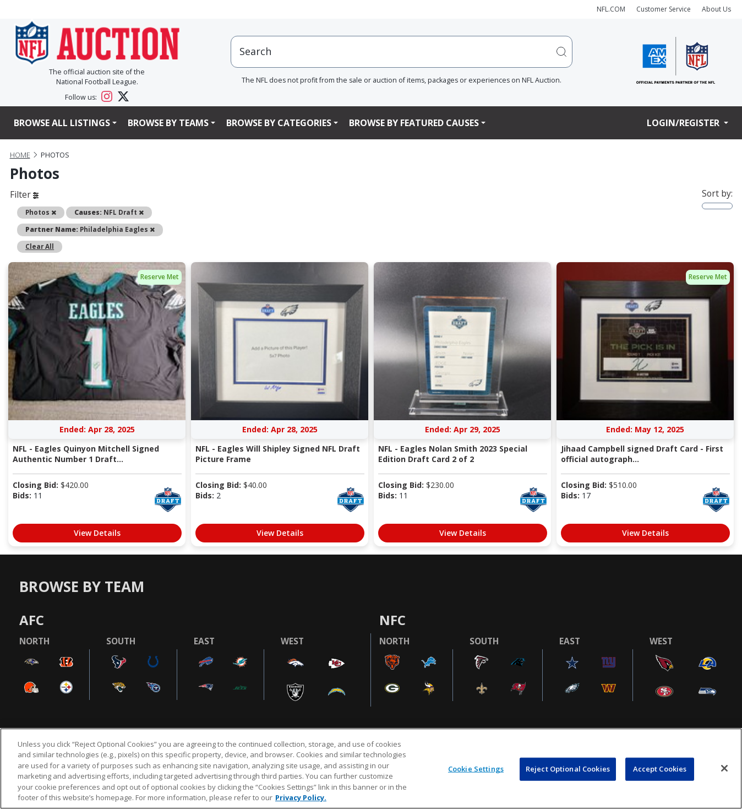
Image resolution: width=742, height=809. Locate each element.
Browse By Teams (168, 123)
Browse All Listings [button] (62, 123)
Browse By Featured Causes (414, 123)
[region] (371, 768)
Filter (24, 194)
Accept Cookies (660, 769)
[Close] (724, 768)
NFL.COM (611, 9)
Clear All (39, 246)
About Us (716, 9)
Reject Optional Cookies (568, 769)
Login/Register (684, 123)
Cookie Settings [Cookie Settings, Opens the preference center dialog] (476, 769)
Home (20, 155)
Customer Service (663, 9)
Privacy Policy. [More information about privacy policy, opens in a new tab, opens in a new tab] (300, 797)
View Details (97, 533)
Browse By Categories (278, 123)
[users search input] (401, 51)
